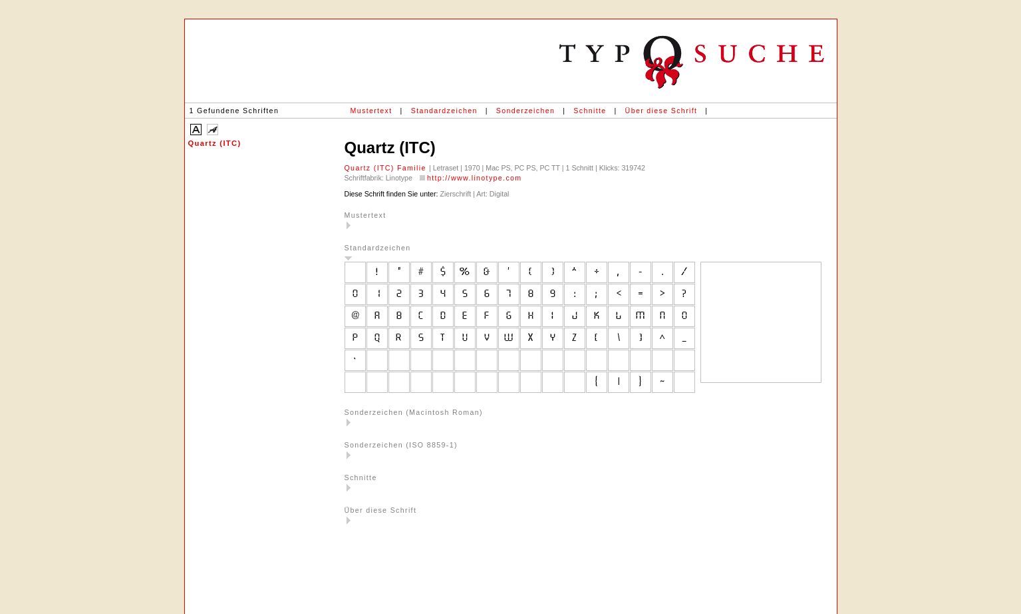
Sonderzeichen (525, 111)
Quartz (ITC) (214, 143)
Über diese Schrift (661, 111)
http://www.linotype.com (474, 178)
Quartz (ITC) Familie (387, 168)
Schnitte (589, 111)
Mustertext (371, 111)
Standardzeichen (444, 111)
